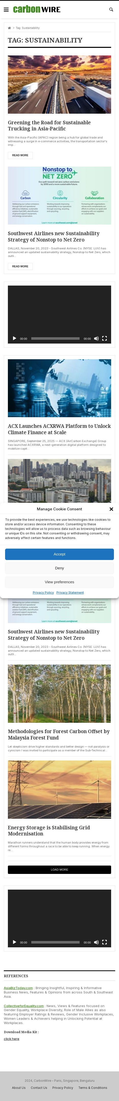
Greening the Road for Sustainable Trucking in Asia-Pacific (50, 125)
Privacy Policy (43, 592)
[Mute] (96, 338)
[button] (111, 509)
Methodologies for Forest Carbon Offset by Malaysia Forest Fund (56, 735)
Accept (59, 554)
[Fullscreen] (104, 338)
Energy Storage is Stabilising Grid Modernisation (49, 831)
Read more (20, 155)
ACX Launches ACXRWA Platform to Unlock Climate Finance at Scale (51, 429)
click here (11, 1039)
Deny (59, 568)
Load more (59, 869)
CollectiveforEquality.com (24, 1006)
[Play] (14, 338)
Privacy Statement (70, 592)
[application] (59, 314)
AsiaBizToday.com (18, 988)
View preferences (59, 582)
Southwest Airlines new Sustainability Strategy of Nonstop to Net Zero (54, 236)
